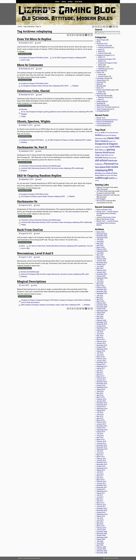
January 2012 (101, 484)
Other (100, 51)
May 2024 (100, 255)
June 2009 (100, 543)
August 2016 (101, 389)
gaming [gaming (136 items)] (111, 149)
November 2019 (102, 324)
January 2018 (101, 361)
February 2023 (101, 270)
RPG (84, 58)
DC (30, 246)
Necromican (56, 274)
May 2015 (100, 416)
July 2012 (100, 472)
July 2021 (100, 295)
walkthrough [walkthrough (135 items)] (102, 177)
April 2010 (100, 524)
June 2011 (100, 497)
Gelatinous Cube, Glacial (33, 91)
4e (53, 58)
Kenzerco (43, 168)
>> (116, 26)
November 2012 (102, 464)
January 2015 (101, 424)
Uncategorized (101, 111)
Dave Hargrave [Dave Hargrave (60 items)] (102, 141)
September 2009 (102, 537)
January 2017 (101, 380)
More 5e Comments (30, 65)
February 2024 (101, 259)
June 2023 (100, 266)
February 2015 (101, 422)
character (24, 168)
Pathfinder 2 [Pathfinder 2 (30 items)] (99, 164)
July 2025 (100, 239)
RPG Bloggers (101, 199)
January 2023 (101, 272)
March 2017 (101, 376)
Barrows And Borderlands (105, 122)
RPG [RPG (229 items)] (110, 170)
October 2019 (101, 326)
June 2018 (100, 355)
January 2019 (101, 343)
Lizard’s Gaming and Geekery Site (45, 9)
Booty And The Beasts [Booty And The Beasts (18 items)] (109, 135)
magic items (64, 305)
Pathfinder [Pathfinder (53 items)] (112, 161)
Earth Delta (78, 2)
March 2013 (101, 457)
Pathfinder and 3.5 (104, 69)
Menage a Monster (103, 195)
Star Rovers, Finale (109, 217)
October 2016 (101, 386)
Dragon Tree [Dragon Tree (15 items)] (112, 141)
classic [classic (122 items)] (110, 138)
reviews (70, 274)
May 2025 (100, 243)
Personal (45, 86)
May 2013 (100, 455)
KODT (49, 168)
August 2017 (101, 368)
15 (107, 26)
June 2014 (100, 435)
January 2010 (101, 530)
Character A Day (103, 46)
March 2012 (101, 480)
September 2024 (102, 251)
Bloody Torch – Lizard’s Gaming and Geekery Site (107, 212)
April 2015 (100, 418)
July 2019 (100, 332)
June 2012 (100, 474)
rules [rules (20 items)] (103, 173)
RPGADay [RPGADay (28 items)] (98, 173)
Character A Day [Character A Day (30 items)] (100, 138)
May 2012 (100, 476)
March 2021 (101, 301)
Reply (23, 116)
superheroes (82, 246)
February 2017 (101, 378)
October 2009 (101, 535)
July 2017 (100, 370)
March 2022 (101, 286)
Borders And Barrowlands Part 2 (107, 120)
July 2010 (100, 518)
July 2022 (100, 280)
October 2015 (101, 407)
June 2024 (100, 253)
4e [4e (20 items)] (96, 132)
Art (97, 42)
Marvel (57, 246)
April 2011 (100, 501)
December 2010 (102, 508)
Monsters (24, 109)
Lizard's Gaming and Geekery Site (31, 558)
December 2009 (102, 532)
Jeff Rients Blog (102, 191)
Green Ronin (41, 246)
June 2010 (100, 520)
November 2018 (102, 345)
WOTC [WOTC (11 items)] (115, 178)
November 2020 (102, 307)
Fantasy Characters (35, 166)
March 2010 (101, 526)
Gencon (34, 246)
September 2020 (102, 311)
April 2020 (100, 318)
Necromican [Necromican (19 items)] (112, 158)
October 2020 (101, 309)
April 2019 (100, 337)
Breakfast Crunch (104, 97)
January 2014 (101, 443)
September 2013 (102, 449)
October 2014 (101, 428)
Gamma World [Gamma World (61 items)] (101, 152)
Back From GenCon (30, 230)
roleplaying (79, 58)
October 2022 (101, 276)
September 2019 (102, 328)
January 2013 (101, 460)
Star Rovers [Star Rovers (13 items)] (108, 175)
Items (100, 99)
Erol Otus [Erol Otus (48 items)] (99, 150)
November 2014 (102, 426)
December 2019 (102, 322)
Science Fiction (103, 53)
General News (101, 80)
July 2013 (100, 451)
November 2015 (102, 405)
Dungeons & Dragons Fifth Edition (32, 58)
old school (70, 112)
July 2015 (100, 412)
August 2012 (101, 470)
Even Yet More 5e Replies (34, 39)
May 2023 (100, 268)
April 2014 (100, 437)
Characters (24, 166)
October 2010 (101, 512)
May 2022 (100, 284)
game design (42, 196)
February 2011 (101, 505)
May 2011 (100, 499)
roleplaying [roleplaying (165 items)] (101, 170)
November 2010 (102, 510)
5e (55, 58)
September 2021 (102, 293)
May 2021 (100, 297)
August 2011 (101, 493)
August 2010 (101, 516)
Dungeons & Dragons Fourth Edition (71, 300)
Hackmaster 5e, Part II (32, 147)
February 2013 (101, 459)
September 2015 (102, 409)
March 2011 (101, 503)
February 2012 (101, 482)
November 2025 (102, 236)
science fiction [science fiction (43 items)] (111, 173)
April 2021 (100, 299)
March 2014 (101, 439)
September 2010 (102, 514)
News (40, 86)
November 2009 (102, 533)
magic (49, 274)
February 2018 (101, 359)
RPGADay (100, 94)
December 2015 (102, 403)
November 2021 (102, 291)
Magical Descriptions (31, 281)
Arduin (70, 2)
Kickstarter (100, 82)
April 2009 (100, 545)
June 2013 (100, 453)
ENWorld (99, 187)
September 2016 (102, 387)
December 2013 (102, 445)
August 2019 (101, 330)
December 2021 (102, 289)
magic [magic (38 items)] (97, 155)
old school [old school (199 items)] (101, 160)
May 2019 (100, 336)
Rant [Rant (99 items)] (108, 167)
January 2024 (101, 261)
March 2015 (101, 420)
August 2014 (101, 432)
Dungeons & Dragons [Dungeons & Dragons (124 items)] (106, 143)
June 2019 (100, 334)
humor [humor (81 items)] (112, 152)
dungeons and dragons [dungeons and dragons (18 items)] (102, 147)
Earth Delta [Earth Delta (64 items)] (115, 146)
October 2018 (101, 347)
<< (93, 26)
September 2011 (102, 491)
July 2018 (100, 353)
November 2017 (102, 362)
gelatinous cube (55, 112)
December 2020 (102, 305)
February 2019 (101, 341)
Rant (50, 86)
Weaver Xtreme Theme (112, 558)
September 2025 (102, 238)
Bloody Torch (101, 118)
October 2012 (101, 466)
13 (77, 35)
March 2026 (101, 232)
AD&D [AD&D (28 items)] (103, 132)
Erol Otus (43, 274)
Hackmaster (35, 168)
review (61, 168)
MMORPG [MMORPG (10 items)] (111, 155)
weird (87, 274)
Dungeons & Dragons (67, 58)
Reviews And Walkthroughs (51, 166)
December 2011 (102, 485)
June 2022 (100, 282)
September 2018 (102, 349)
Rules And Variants (33, 302)
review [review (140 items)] (114, 166)
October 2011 (101, 489)
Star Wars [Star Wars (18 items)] (114, 175)
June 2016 (100, 391)
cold (27, 112)
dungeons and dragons (47, 305)
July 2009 (100, 541)
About (64, 2)
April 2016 (100, 395)
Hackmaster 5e (27, 201)
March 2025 (101, 247)
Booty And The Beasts (28, 274)
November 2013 (102, 447)
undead (88, 140)
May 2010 (100, 522)
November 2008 (102, 553)
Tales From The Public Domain (107, 107)
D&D (58, 58)
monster (63, 112)
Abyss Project (101, 40)
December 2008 (102, 551)
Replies (75, 86)
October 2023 (101, 264)
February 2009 (101, 547)
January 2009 (101, 549)
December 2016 (102, 382)
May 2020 (100, 316)
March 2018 (101, 357)
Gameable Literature (103, 78)
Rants (46, 58)
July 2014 (100, 434)
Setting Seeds (101, 101)
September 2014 (102, 430)
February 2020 (101, 320)
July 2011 (100, 495)
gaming (46, 112)
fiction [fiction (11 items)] (104, 150)
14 (104, 26)
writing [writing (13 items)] (97, 180)
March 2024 (101, 257)
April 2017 (100, 374)
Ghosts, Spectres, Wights (33, 121)
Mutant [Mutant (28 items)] (105, 158)
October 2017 (101, 364)
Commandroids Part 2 (104, 125)
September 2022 (102, 278)
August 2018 (101, 351)
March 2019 (101, 339)
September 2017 (102, 366)
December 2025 (102, 234)
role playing (67, 222)
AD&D (100, 57)
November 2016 (102, 384)
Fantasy (100, 74)
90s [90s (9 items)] (99, 132)
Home (57, 2)
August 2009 (101, 539)
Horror (100, 49)
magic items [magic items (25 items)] (104, 155)
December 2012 (102, 462)
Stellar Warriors (102, 105)
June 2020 (100, 314)
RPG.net (99, 201)
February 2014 (101, 441)
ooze (76, 112)
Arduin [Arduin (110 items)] (98, 135)
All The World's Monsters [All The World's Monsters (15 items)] (111, 132)
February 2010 (101, 528)
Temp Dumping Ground (104, 109)
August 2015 (101, 410)
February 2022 (101, 288)
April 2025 (100, 245)
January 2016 (101, 401)
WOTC (66, 86)
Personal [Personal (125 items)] (109, 163)
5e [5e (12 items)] (97, 132)
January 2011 (101, 507)
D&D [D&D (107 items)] (117, 138)
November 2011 (102, 487)
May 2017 (100, 372)
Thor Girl (90, 246)
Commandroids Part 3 (104, 124)
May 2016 (100, 393)
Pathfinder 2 (102, 67)
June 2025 (100, 241)
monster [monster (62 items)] (99, 157)
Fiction (99, 72)
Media (99, 84)
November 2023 (102, 263)
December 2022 (102, 274)
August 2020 (101, 312)
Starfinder (100, 103)
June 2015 (100, 414)
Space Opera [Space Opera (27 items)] (99, 175)
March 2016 (101, 397)
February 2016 (101, 399)
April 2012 (100, 478)
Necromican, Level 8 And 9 (35, 253)
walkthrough (79, 168)
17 (113, 26)
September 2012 (102, 468)
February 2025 (101, 249)
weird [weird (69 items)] (111, 178)
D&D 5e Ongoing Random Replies (39, 175)
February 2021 (101, 303)
